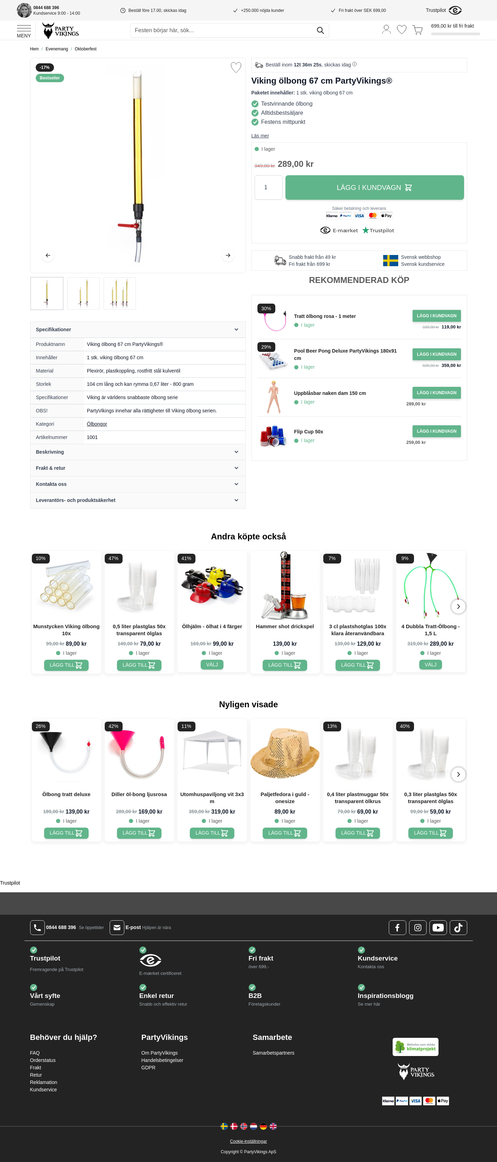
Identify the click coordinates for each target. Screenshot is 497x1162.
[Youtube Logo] (438, 927)
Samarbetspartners (274, 1053)
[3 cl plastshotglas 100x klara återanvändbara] (358, 665)
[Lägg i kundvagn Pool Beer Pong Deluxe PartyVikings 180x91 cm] (436, 354)
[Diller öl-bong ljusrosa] (139, 833)
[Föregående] (48, 255)
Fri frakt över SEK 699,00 (362, 10)
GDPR (148, 1067)
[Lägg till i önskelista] (236, 68)
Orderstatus (43, 1060)
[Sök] (320, 30)
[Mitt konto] (386, 29)
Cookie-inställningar (248, 1141)
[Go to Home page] (60, 30)
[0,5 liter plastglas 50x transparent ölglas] (139, 665)
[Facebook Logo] (397, 927)
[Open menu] (24, 30)
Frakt (35, 1067)
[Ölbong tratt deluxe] (66, 833)
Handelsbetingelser (162, 1060)
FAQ (35, 1053)
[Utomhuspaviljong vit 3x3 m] (212, 833)
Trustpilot (436, 10)
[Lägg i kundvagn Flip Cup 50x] (436, 431)
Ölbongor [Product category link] (97, 424)
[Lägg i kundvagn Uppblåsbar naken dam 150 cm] (436, 393)
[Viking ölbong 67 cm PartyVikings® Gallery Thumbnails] (83, 293)
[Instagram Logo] (418, 927)
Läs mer (260, 136)
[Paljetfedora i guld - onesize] (285, 833)
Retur (36, 1075)
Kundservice (43, 1089)
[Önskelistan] (402, 29)
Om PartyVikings (159, 1053)
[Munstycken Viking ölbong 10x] (66, 665)
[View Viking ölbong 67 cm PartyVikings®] (47, 293)
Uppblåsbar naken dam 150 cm (330, 393)
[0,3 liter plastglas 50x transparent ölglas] (430, 833)
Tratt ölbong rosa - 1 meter (325, 316)
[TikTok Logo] (458, 927)
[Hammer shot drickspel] (285, 665)
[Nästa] (228, 255)
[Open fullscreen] (138, 165)
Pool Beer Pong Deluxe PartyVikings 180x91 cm (345, 354)
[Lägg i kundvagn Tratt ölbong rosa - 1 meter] (436, 316)
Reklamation (43, 1082)
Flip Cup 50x (308, 431)
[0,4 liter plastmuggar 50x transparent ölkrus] (358, 833)
